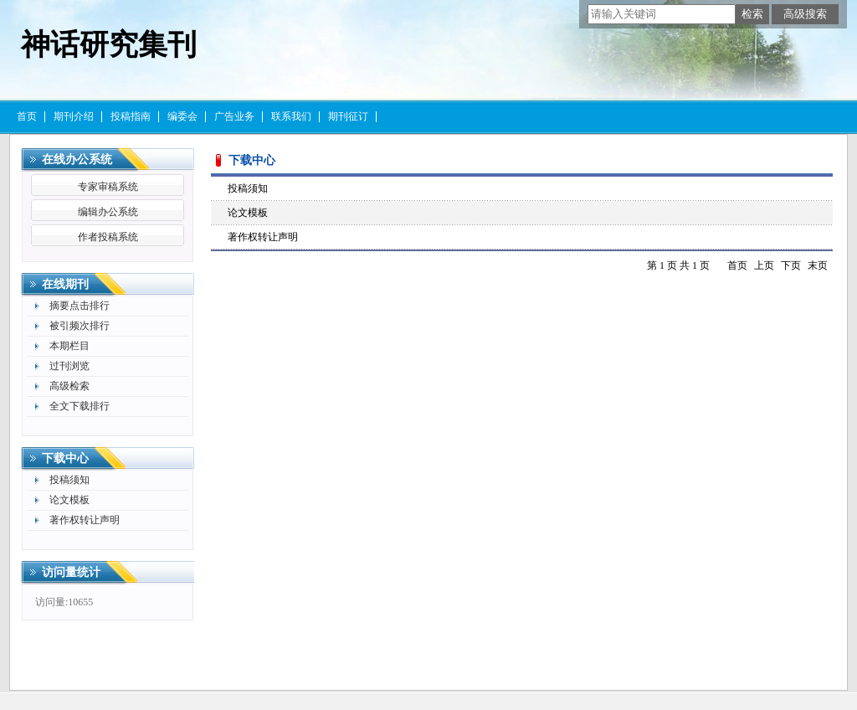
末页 (818, 265)
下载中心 (65, 458)
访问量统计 (71, 572)
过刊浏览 (69, 366)
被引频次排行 (79, 326)
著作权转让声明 (84, 520)
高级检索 (69, 386)
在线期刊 (65, 284)
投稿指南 (130, 116)
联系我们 (291, 116)
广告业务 (234, 116)
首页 (27, 116)
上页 (764, 265)
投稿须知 (69, 480)
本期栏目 (69, 346)
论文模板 (69, 500)
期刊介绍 (74, 116)
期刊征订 (348, 116)
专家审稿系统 (108, 187)
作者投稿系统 (108, 237)
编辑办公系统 (108, 212)
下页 (791, 265)
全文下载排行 (79, 406)
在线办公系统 (77, 159)
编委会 (182, 116)
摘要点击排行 (79, 305)
